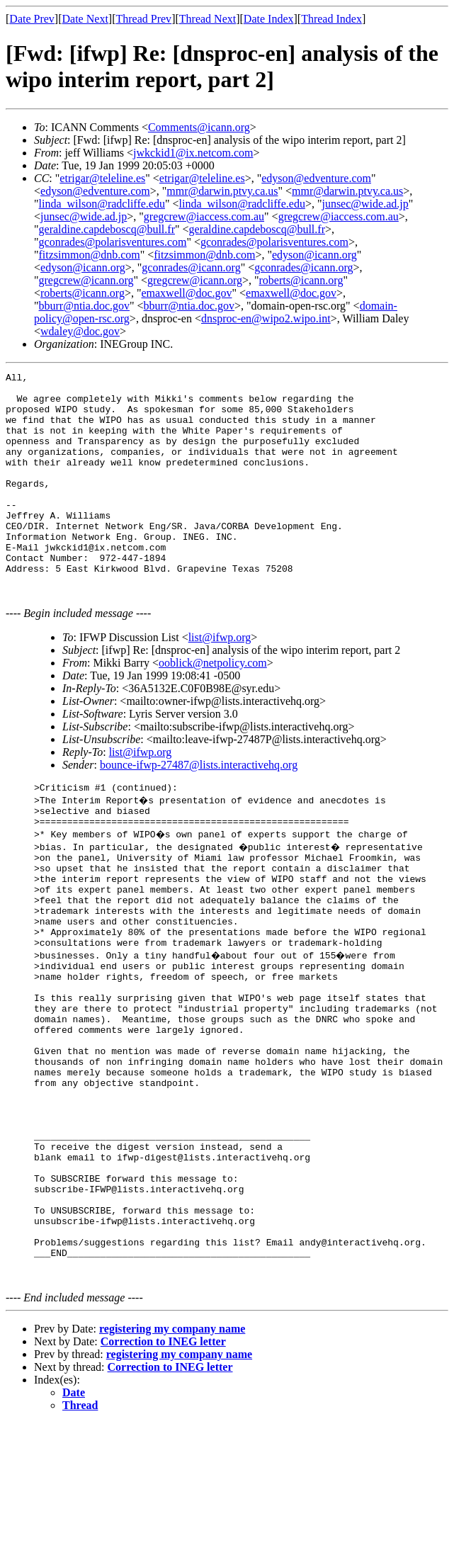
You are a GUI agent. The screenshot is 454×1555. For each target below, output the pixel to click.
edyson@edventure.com (316, 178)
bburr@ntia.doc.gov (84, 306)
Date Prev (32, 19)
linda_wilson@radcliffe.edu (102, 204)
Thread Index (331, 19)
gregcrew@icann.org (86, 280)
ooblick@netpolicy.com (213, 705)
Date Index (269, 19)
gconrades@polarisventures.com (113, 242)
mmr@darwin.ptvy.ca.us (222, 191)
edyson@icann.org (314, 255)
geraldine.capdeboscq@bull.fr (107, 229)
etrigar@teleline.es (102, 178)
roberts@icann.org (301, 280)
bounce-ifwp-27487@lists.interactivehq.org (198, 807)
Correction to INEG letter (163, 1473)
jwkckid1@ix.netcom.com (193, 153)
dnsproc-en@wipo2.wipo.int (266, 318)
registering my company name (172, 1460)
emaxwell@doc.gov (186, 293)
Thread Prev (143, 19)
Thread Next (207, 19)
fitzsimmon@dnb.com (89, 255)
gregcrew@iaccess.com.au (204, 216)
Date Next (85, 19)
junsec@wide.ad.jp (365, 204)
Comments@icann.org (199, 127)
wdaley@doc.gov (80, 331)
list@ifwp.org (219, 680)
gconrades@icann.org (191, 267)
